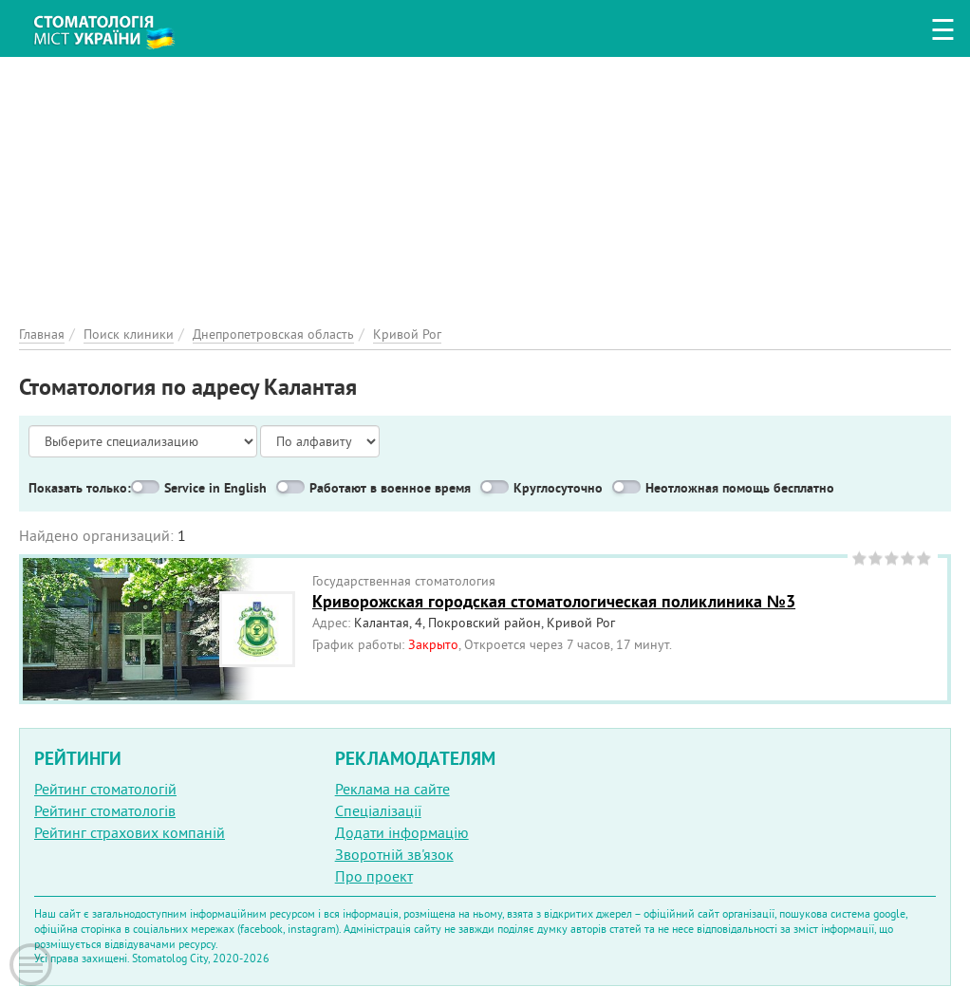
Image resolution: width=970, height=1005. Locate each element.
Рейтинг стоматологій (105, 788)
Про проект (374, 875)
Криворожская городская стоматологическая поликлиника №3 (553, 601)
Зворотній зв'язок (394, 854)
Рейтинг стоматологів (105, 810)
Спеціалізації (378, 810)
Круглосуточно (558, 487)
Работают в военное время (390, 487)
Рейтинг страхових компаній (129, 832)
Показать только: (79, 487)
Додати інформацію (402, 832)
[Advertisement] (485, 190)
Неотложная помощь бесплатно (739, 487)
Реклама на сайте (392, 788)
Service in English (215, 487)
